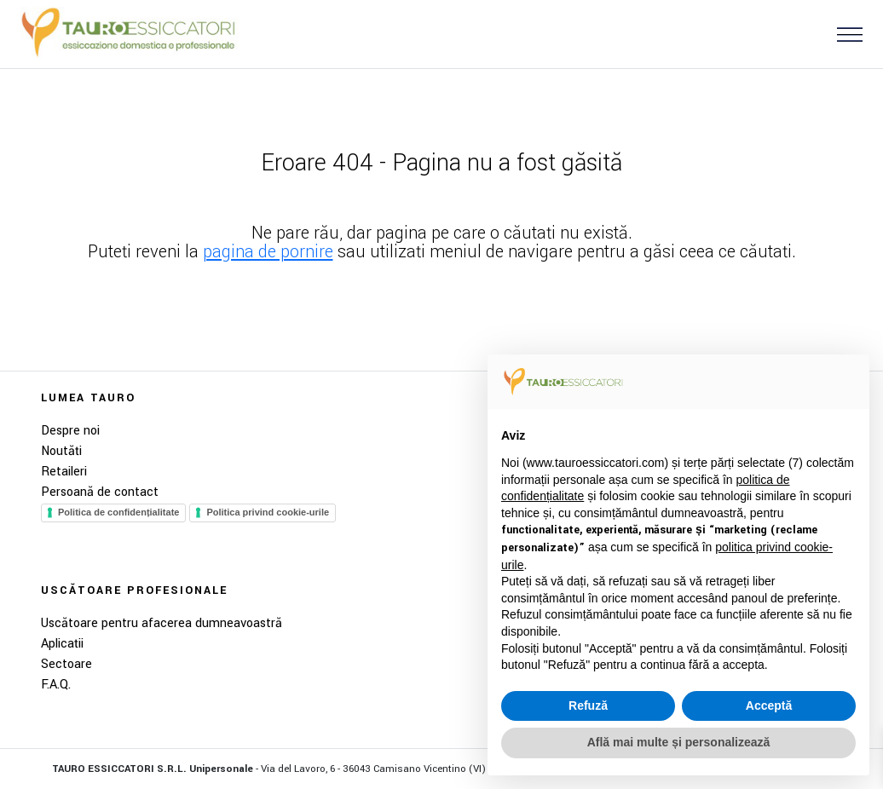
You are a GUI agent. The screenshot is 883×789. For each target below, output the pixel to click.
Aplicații (62, 644)
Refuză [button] (588, 705)
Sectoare (66, 664)
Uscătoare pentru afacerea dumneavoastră (161, 623)
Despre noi (70, 431)
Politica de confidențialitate (118, 512)
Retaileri (64, 472)
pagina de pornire (268, 251)
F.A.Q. (56, 685)
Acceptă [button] (769, 705)
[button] (843, 34)
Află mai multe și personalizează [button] (678, 742)
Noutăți (61, 451)
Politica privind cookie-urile (267, 512)
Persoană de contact (100, 492)
